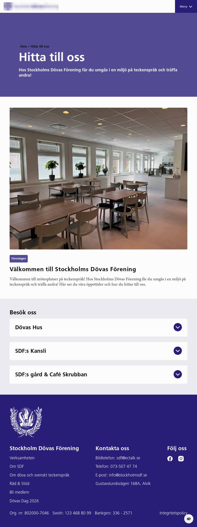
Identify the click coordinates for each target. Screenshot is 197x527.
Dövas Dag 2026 (24, 501)
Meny (186, 6)
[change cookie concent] (188, 518)
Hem (23, 46)
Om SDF (17, 467)
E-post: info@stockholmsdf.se (121, 475)
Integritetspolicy (173, 513)
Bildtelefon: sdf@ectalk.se (118, 458)
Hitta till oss (40, 46)
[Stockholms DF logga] (31, 6)
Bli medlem (19, 492)
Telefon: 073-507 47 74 (116, 467)
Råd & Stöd (19, 484)
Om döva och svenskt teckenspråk (39, 475)
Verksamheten (22, 458)
